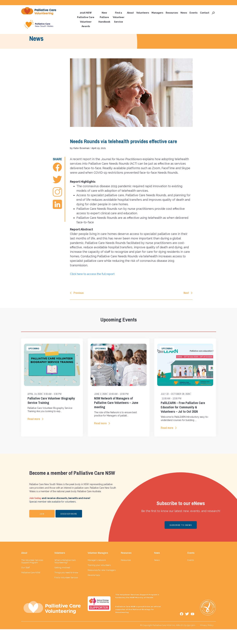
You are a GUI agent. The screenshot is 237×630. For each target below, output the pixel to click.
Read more (34, 420)
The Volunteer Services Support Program (32, 562)
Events (193, 13)
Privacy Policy (207, 626)
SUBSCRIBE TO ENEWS (181, 526)
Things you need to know (66, 573)
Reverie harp (94, 576)
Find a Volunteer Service (118, 17)
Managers (157, 13)
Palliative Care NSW (30, 573)
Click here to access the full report (94, 274)
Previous (79, 293)
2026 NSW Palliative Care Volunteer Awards (85, 20)
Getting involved (62, 568)
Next (186, 293)
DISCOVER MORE (68, 514)
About (130, 13)
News (184, 13)
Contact (204, 13)
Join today (35, 499)
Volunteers (142, 13)
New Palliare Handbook (104, 17)
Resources (172, 13)
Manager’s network (97, 561)
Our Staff (25, 568)
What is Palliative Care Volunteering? (65, 562)
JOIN (42, 514)
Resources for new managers (102, 571)
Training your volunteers (99, 566)
